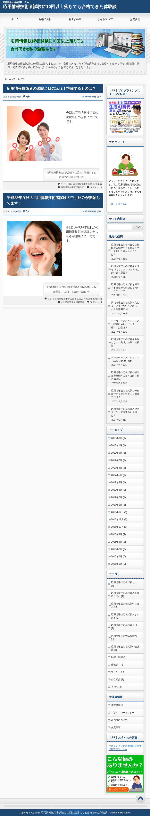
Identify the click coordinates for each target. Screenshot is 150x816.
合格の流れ (45, 19)
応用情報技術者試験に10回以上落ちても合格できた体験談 (59, 6)
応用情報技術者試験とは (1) (124, 584)
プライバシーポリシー (123, 712)
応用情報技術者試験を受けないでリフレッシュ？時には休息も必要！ (125, 269)
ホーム (15, 19)
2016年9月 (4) (118, 534)
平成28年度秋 (90, 299)
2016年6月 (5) (118, 556)
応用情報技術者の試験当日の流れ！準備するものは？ (51, 88)
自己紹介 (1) (117, 679)
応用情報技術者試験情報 (72, 302)
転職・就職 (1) (118, 657)
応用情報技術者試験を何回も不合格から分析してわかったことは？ (125, 287)
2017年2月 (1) (118, 497)
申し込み (79, 299)
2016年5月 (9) (118, 564)
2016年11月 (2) (119, 519)
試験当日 (92, 184)
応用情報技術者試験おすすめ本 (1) (125, 616)
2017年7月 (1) (118, 460)
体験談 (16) (117, 664)
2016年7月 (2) (118, 549)
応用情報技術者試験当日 (72, 187)
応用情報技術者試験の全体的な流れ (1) (125, 595)
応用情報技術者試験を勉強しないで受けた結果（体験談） (125, 342)
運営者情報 (117, 705)
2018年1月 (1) (118, 445)
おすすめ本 (75, 19)
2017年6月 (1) (118, 467)
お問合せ (135, 19)
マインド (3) (117, 672)
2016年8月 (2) (118, 541)
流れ (70, 184)
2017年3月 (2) (118, 490)
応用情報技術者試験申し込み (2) (125, 605)
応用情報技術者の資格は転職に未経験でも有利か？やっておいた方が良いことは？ (125, 249)
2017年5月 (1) (118, 475)
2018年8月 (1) (118, 438)
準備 (99, 184)
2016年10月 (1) (119, 527)
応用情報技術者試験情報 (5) (124, 637)
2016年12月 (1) (119, 512)
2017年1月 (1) (118, 504)
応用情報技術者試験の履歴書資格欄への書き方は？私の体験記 (125, 375)
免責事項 (116, 727)
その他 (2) (116, 686)
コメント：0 (96, 187)
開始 (99, 299)
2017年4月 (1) (118, 482)
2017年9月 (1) (118, 452)
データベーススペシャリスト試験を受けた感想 (125, 359)
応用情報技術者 (80, 184)
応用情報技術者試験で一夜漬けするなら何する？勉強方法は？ (125, 394)
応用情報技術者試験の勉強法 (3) (125, 648)
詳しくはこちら (119, 204)
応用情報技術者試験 (64, 299)
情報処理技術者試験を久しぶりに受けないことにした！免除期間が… (125, 306)
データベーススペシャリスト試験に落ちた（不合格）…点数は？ (125, 324)
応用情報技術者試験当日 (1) (124, 627)
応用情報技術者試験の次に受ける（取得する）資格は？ (125, 412)
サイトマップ (105, 19)
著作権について (119, 720)
